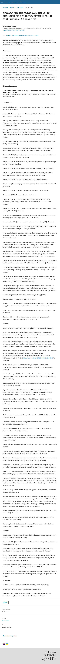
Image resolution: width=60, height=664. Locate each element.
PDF (6, 602)
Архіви (12, 7)
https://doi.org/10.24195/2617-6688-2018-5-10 (38, 358)
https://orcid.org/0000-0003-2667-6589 (14, 30)
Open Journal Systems (10, 636)
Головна (5, 7)
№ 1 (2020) (20, 7)
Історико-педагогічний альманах (16, 2)
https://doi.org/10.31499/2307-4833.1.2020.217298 (22, 35)
